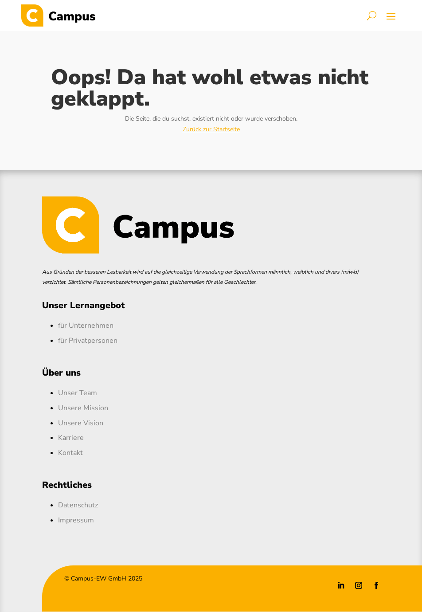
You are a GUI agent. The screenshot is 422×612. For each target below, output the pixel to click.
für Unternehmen (85, 325)
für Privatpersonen (87, 340)
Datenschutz (78, 505)
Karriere (71, 438)
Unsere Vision (80, 423)
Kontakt (70, 453)
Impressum (76, 520)
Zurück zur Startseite (211, 129)
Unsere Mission (83, 408)
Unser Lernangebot (83, 305)
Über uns (61, 373)
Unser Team (77, 393)
